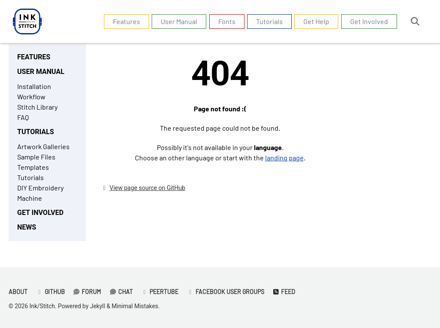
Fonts (226, 21)
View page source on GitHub (147, 187)
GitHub (50, 291)
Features (126, 21)
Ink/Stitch (42, 306)
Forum (87, 291)
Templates (33, 167)
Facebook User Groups (225, 291)
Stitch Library (37, 107)
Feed (284, 291)
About (18, 291)
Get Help (316, 21)
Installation (34, 86)
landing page (284, 157)
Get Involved (369, 21)
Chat (121, 291)
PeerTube (160, 291)
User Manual (179, 21)
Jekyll (97, 306)
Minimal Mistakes (135, 306)
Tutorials (269, 21)
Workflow (31, 96)
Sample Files (36, 157)
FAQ (23, 117)
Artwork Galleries (43, 146)
